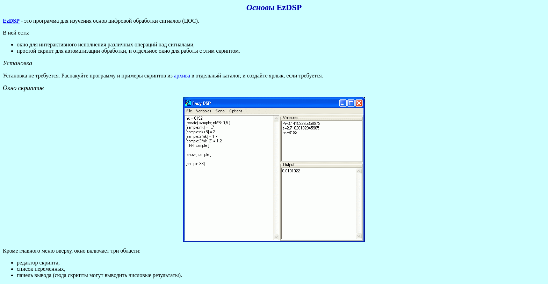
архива (182, 76)
